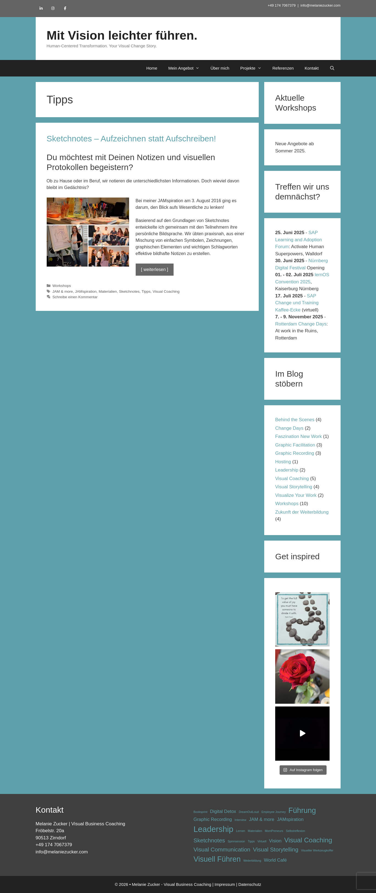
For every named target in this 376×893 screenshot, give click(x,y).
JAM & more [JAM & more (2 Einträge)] (261, 819)
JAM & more (62, 291)
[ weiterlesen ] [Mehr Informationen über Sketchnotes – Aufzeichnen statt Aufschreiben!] (154, 269)
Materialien (108, 291)
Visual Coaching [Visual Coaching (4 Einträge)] (308, 840)
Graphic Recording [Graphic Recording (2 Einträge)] (213, 819)
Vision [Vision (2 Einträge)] (275, 840)
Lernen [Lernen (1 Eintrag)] (240, 830)
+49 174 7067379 (282, 5)
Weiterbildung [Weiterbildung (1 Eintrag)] (252, 860)
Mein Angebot (186, 68)
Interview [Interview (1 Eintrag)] (240, 819)
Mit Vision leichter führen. (122, 35)
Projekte (253, 68)
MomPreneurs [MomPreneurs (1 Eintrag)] (274, 830)
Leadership (286, 470)
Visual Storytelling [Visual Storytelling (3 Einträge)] (275, 849)
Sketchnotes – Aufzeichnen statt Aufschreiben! (131, 138)
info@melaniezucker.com (320, 5)
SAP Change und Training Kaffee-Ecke (297, 303)
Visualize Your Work (296, 495)
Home (151, 68)
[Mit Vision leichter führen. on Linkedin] (41, 8)
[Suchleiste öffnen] (332, 68)
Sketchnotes (129, 291)
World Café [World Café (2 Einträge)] (275, 860)
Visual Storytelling (293, 486)
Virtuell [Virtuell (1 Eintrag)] (261, 841)
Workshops (61, 286)
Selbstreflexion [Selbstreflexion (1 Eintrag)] (295, 830)
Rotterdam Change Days (301, 324)
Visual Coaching (166, 291)
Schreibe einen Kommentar (75, 297)
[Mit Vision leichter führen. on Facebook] (65, 8)
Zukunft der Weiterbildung (301, 512)
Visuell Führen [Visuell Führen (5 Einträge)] (217, 859)
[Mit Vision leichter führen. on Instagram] (53, 8)
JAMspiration (86, 291)
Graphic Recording (294, 453)
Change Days (289, 428)
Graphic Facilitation (295, 445)
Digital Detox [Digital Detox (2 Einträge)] (223, 811)
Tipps (146, 291)
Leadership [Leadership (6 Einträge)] (213, 829)
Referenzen (283, 68)
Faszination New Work (298, 436)
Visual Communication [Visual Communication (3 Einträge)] (222, 849)
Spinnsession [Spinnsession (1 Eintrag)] (236, 841)
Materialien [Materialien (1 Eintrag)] (255, 830)
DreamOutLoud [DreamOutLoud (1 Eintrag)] (249, 811)
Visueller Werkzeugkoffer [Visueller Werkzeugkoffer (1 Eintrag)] (317, 850)
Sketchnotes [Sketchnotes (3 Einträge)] (209, 840)
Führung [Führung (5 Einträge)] (302, 810)
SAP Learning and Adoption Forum (298, 239)
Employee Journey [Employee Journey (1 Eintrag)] (273, 811)
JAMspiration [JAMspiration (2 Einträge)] (290, 819)
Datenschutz (249, 884)
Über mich (219, 68)
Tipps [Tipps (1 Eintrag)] (251, 841)
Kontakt (312, 68)
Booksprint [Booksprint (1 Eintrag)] (200, 811)
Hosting (283, 461)
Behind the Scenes (294, 419)
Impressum (225, 884)
